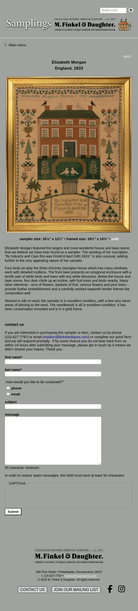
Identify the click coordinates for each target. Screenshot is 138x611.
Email (15, 394)
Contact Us (32, 590)
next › (127, 56)
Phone (16, 388)
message (12, 414)
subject (11, 402)
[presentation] (45, 496)
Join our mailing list (76, 590)
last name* (13, 370)
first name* (13, 357)
